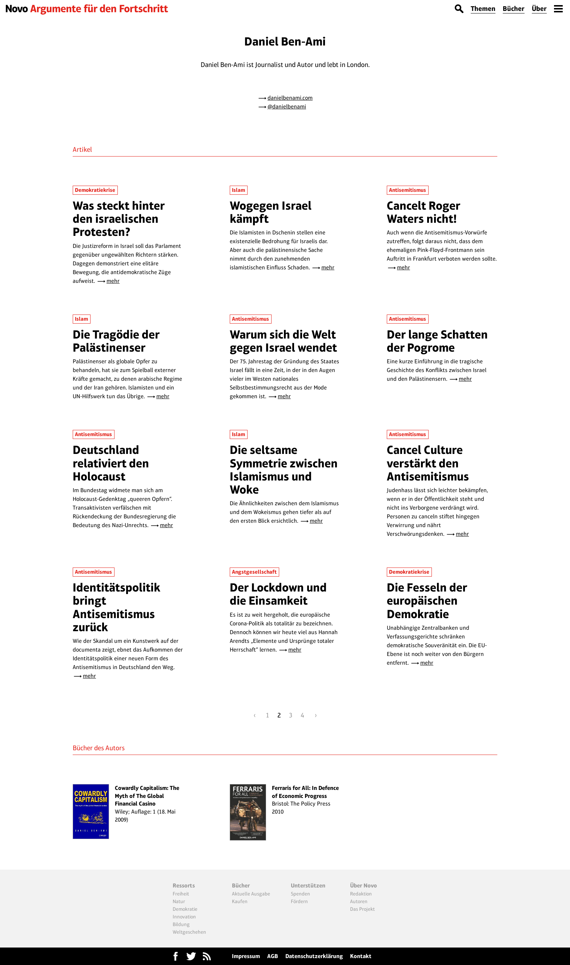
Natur (179, 901)
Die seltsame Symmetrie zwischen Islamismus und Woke (284, 470)
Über (539, 8)
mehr (113, 280)
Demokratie (185, 909)
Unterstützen (308, 885)
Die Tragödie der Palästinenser (116, 341)
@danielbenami (287, 106)
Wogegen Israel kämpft (271, 212)
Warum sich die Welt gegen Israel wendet (283, 341)
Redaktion (361, 894)
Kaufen (240, 901)
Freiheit (181, 894)
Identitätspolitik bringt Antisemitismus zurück (116, 607)
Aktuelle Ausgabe (251, 894)
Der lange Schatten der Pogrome (437, 341)
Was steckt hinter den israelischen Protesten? (119, 218)
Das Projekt (362, 909)
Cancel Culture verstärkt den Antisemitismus (428, 463)
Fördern (299, 901)
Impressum (246, 956)
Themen (483, 8)
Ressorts (184, 885)
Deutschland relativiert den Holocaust (111, 463)
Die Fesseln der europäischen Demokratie (427, 600)
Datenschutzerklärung (314, 956)
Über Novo (363, 885)
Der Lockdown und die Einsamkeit (278, 594)
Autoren (359, 901)
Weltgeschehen (189, 932)
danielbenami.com (290, 97)
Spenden (300, 894)
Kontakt (361, 956)
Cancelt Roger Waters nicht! (423, 212)
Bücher (514, 8)
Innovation (184, 916)
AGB (272, 956)
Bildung (181, 924)
